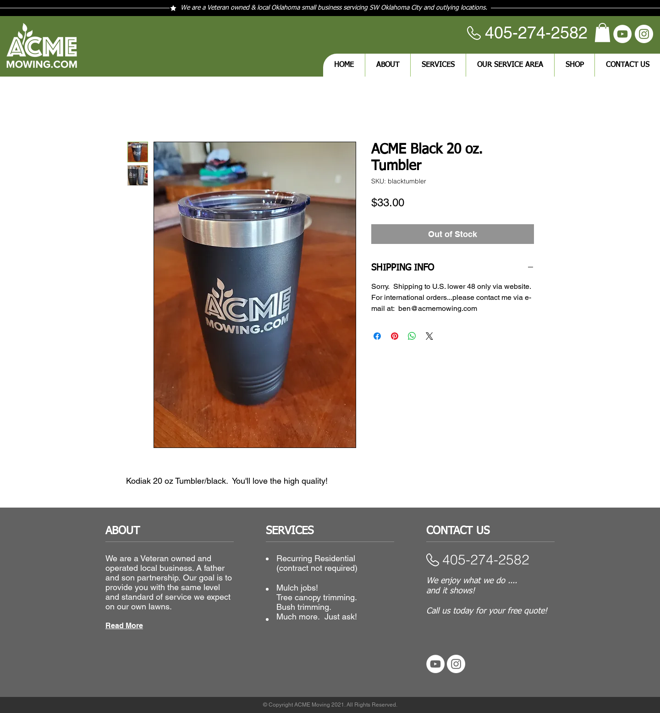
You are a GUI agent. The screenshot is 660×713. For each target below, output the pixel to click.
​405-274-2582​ (485, 559)
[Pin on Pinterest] (394, 336)
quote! (535, 611)
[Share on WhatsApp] (412, 336)
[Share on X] (429, 336)
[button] (602, 32)
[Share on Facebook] (377, 336)
